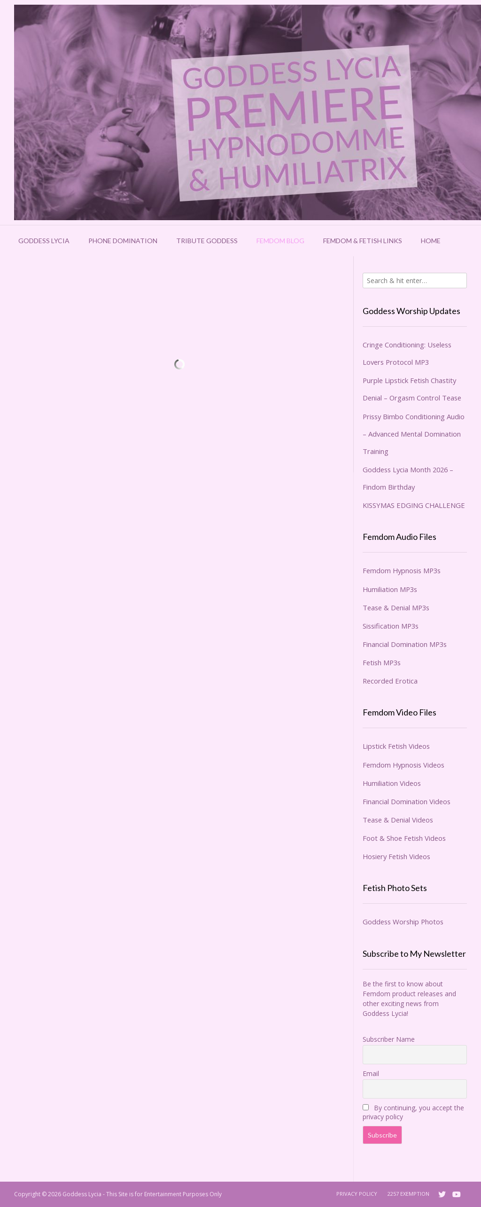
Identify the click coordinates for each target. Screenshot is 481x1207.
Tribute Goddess (207, 241)
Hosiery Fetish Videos (396, 856)
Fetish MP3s (382, 662)
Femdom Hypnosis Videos (403, 764)
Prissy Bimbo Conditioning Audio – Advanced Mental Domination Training (414, 434)
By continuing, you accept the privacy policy (413, 1112)
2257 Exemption (408, 1193)
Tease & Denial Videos (398, 819)
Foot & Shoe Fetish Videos (404, 838)
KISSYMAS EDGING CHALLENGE (414, 505)
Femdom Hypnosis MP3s (402, 570)
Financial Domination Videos (406, 801)
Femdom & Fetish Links (362, 241)
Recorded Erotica (390, 680)
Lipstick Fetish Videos (396, 746)
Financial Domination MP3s (405, 644)
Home (431, 241)
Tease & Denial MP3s (396, 607)
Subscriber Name (389, 1039)
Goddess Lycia (44, 241)
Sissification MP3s (391, 625)
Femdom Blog (280, 241)
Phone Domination (122, 241)
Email (371, 1073)
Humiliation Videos (392, 783)
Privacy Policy (356, 1193)
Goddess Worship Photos (403, 921)
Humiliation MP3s (390, 589)
